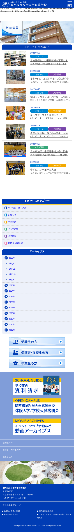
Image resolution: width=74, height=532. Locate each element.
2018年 (12, 324)
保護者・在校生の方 (11, 450)
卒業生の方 (8, 457)
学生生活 (12, 222)
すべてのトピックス (17, 208)
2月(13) (12, 274)
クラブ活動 (13, 229)
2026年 (12, 258)
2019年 (12, 319)
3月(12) (12, 269)
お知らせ (12, 215)
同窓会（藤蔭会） (16, 243)
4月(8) (11, 263)
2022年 (12, 302)
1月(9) (11, 280)
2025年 (12, 285)
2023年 (12, 296)
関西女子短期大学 (11, 514)
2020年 (12, 313)
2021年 (12, 308)
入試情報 (12, 236)
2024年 (12, 291)
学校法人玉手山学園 (12, 511)
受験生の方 (8, 443)
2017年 (12, 330)
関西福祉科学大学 (46, 511)
